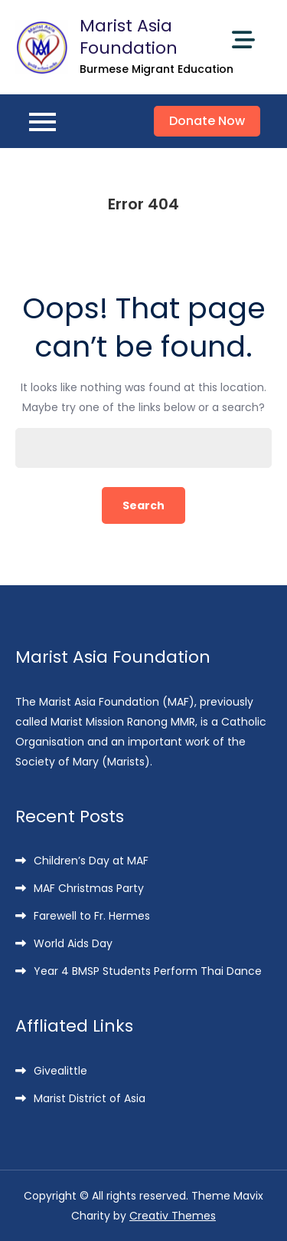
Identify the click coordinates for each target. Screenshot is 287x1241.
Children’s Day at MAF (91, 860)
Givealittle (60, 1070)
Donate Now (207, 121)
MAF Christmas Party (89, 888)
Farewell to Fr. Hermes (92, 915)
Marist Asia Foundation (129, 37)
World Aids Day (73, 943)
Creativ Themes (172, 1215)
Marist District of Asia (89, 1098)
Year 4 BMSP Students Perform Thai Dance (148, 971)
